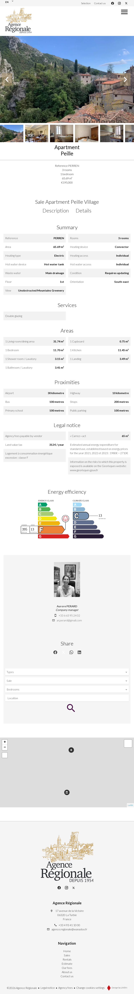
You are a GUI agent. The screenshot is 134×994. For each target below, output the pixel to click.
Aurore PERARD (67, 606)
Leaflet (130, 805)
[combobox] (67, 671)
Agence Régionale (67, 903)
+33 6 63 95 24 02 (69, 615)
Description (56, 210)
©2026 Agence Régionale (22, 987)
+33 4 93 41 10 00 (69, 925)
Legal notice (47, 987)
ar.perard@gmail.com (69, 620)
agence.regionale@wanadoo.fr (69, 929)
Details (83, 210)
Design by (119, 987)
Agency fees (65, 987)
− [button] (5, 747)
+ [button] (5, 742)
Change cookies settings (90, 987)
